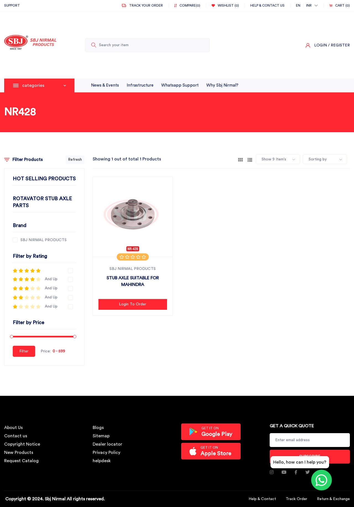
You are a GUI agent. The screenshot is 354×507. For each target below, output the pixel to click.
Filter (23, 351)
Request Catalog (21, 461)
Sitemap (101, 436)
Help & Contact (262, 499)
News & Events (105, 85)
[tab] (240, 159)
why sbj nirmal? (222, 85)
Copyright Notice (22, 444)
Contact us (15, 436)
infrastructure (140, 85)
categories (44, 85)
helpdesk (102, 461)
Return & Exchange (333, 499)
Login (320, 45)
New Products (18, 452)
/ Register (339, 45)
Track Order (296, 499)
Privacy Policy (106, 452)
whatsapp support (180, 85)
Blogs (98, 427)
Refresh (75, 160)
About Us (13, 427)
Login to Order (132, 304)
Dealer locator (107, 444)
